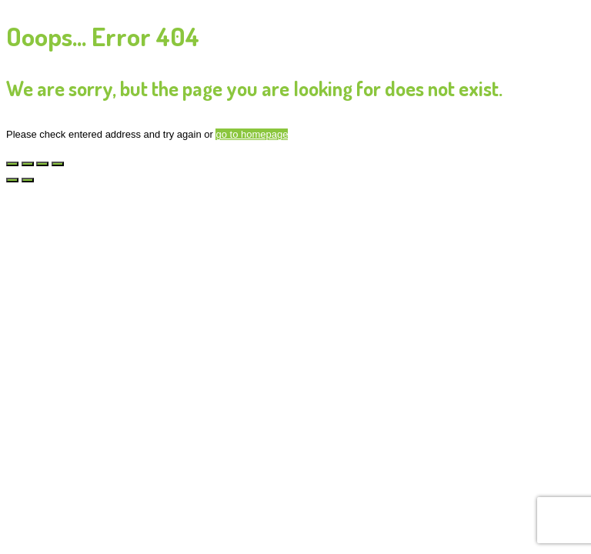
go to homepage (251, 134)
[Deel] (42, 164)
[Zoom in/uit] (12, 164)
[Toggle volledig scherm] (28, 164)
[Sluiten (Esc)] (58, 164)
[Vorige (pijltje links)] (12, 180)
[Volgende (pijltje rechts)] (28, 180)
